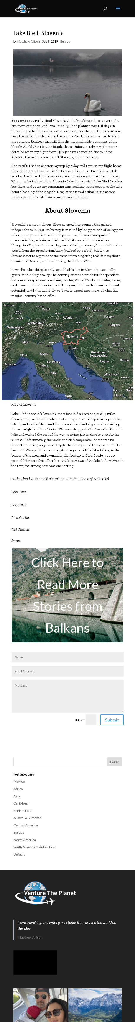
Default (19, 854)
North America (24, 840)
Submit (112, 719)
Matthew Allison (28, 41)
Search (114, 761)
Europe (65, 41)
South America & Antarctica (34, 847)
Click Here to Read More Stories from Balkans (67, 595)
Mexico (19, 781)
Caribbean (21, 803)
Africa (18, 789)
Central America (25, 825)
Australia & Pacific (27, 818)
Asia (16, 796)
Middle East (22, 810)
